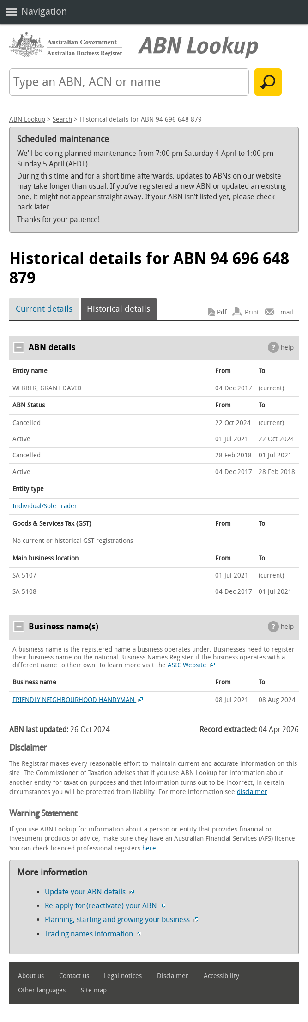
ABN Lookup (27, 119)
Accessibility (221, 976)
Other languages (42, 990)
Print (252, 312)
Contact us (74, 976)
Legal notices (123, 976)
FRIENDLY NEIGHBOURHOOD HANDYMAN (77, 700)
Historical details (118, 309)
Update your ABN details (89, 891)
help (287, 347)
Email (285, 312)
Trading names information (93, 934)
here (149, 848)
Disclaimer (172, 976)
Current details (44, 309)
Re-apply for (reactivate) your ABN (105, 905)
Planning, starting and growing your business (121, 919)
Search (62, 119)
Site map (94, 990)
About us (31, 976)
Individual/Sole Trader (44, 506)
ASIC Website (191, 665)
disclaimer (252, 792)
